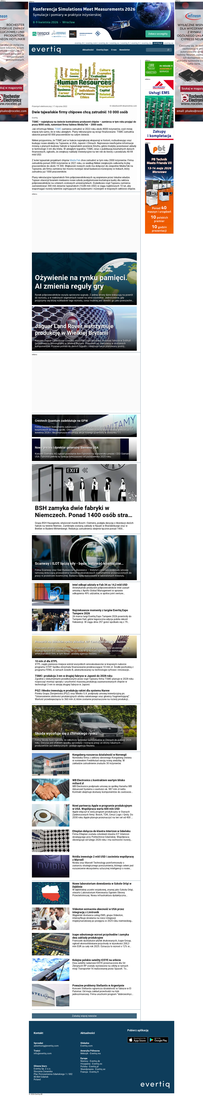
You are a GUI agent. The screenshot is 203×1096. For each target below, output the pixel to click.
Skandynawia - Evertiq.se (92, 1069)
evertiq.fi (125, 43)
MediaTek (75, 160)
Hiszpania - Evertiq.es (91, 1063)
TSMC (58, 129)
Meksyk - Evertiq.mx (90, 1053)
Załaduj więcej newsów (84, 1015)
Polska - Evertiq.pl (89, 1066)
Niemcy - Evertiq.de (90, 1061)
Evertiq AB (46, 50)
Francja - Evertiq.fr (89, 1072)
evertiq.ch (78, 43)
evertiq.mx (146, 43)
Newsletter (125, 50)
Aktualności (88, 50)
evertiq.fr (135, 43)
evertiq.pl (157, 43)
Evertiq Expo (102, 50)
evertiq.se (168, 43)
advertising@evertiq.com (46, 1045)
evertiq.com (90, 43)
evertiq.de (103, 43)
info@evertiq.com (42, 1053)
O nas (114, 50)
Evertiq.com (86, 1045)
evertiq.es (114, 43)
